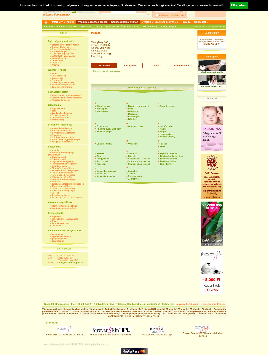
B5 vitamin (195, 309)
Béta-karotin (220, 309)
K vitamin (221, 311)
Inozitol (211, 311)
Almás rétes (102, 111)
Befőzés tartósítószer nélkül (65, 45)
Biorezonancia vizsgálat (63, 133)
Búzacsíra (133, 111)
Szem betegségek (60, 195)
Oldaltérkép (168, 304)
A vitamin (57, 309)
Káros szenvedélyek (61, 186)
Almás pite (102, 109)
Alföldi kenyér (103, 106)
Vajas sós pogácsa (106, 176)
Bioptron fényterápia (62, 130)
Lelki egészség (59, 76)
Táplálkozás (57, 60)
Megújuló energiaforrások (64, 208)
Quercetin (118, 316)
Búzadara (133, 114)
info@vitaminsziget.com (71, 262)
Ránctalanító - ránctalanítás (65, 219)
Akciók (70, 22)
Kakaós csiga (166, 126)
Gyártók (146, 22)
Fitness (55, 73)
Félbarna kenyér (104, 131)
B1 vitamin (132, 309)
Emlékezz (163, 15)
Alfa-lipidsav (83, 309)
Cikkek (99, 26)
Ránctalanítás (131, 26)
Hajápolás (56, 217)
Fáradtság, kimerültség (63, 168)
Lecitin (125, 313)
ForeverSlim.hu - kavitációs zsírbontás (65, 333)
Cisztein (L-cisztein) (121, 311)
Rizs (99, 156)
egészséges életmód (61, 236)
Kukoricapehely (167, 137)
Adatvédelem (101, 304)
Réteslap (101, 153)
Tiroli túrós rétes (168, 161)
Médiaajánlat (153, 304)
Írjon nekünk (77, 304)
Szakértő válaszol (67, 26)
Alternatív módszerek (61, 128)
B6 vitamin (207, 309)
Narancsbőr (113, 26)
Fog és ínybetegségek (62, 173)
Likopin (134, 313)
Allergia (55, 150)
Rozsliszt (101, 164)
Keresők (48, 26)
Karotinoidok (49, 313)
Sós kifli (132, 156)
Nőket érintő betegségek (63, 190)
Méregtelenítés (59, 58)
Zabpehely (133, 171)
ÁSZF (89, 304)
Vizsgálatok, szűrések (62, 142)
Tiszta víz (56, 63)
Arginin (121, 309)
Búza (130, 109)
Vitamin (55, 65)
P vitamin (201, 313)
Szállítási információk (166, 22)
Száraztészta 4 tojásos (139, 161)
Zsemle (131, 173)
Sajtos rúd (133, 153)
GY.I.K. (187, 22)
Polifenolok (220, 313)
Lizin (162, 313)
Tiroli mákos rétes (168, 159)
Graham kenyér (135, 126)
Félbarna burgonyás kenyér (110, 129)
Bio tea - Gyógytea (61, 47)
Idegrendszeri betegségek (64, 179)
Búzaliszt (132, 119)
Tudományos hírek (61, 117)
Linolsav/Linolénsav (149, 313)
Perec (162, 146)
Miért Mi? (57, 22)
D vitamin (137, 311)
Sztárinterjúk (58, 241)
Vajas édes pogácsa (106, 171)
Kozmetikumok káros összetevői (67, 98)
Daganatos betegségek (63, 161)
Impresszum (62, 304)
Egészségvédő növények (64, 49)
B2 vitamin (170, 309)
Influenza (56, 181)
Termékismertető (60, 115)
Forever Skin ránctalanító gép (157, 333)
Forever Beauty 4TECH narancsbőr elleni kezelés (203, 333)
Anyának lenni (58, 108)
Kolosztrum (72, 313)
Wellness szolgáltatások (63, 85)
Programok (57, 80)
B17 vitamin (158, 309)
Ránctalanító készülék (212, 86)
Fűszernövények (60, 51)
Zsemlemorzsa (135, 176)
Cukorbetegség (59, 159)
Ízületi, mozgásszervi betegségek (68, 184)
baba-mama (57, 234)
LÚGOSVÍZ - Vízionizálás (63, 56)
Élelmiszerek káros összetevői (66, 95)
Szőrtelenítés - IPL (60, 223)
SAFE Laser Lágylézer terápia (66, 139)
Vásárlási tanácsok (61, 100)
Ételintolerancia (59, 166)
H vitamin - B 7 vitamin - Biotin (178, 311)
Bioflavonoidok (50, 311)
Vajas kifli (101, 173)
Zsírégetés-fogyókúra (62, 87)
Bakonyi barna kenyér (138, 106)
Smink (55, 221)
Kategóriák (130, 65)
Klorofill (61, 313)
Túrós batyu (166, 164)
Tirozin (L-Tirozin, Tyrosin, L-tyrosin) (142, 316)
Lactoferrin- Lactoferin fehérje (105, 313)
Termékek (104, 65)
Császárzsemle (167, 106)
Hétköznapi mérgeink (62, 177)
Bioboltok (49, 304)
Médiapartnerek (136, 304)
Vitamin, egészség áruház (93, 22)
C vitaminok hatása (80, 311)
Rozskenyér (102, 161)
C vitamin (64, 311)
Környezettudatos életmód (64, 206)
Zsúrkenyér (133, 179)
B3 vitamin (183, 309)
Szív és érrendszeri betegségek (67, 197)
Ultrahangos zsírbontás (63, 82)
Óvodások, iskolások (62, 113)
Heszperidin (200, 311)
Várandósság (58, 120)
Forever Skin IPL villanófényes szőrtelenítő (111, 333)
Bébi (54, 111)
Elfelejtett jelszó (179, 15)
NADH (192, 313)
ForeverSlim (150, 26)
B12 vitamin (145, 309)
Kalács (163, 129)
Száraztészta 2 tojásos (139, 159)
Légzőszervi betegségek (63, 188)
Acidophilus (70, 309)
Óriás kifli (133, 144)
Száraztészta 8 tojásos (139, 164)
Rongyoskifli (103, 159)
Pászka (163, 144)
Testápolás (57, 225)
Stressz (55, 193)
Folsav (158, 311)
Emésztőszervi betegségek (65, 164)
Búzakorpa (133, 116)
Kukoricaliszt (166, 134)
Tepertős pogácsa (168, 153)
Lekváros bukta (104, 144)
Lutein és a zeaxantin (177, 313)
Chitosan (95, 311)
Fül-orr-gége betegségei (63, 175)
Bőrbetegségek (59, 157)
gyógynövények (59, 239)
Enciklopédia (181, 65)
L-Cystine (84, 313)
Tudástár (86, 26)
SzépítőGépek (169, 26)
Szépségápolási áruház (124, 22)
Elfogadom (239, 5)
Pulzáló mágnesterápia (63, 137)
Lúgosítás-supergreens (63, 54)
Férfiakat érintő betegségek (65, 170)
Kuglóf (163, 131)
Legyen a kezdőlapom (187, 304)
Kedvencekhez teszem (213, 304)
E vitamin (148, 311)
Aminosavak (97, 309)
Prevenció (56, 135)
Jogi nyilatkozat (118, 304)
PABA (211, 313)
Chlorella (106, 311)
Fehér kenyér (103, 126)
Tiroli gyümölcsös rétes (171, 156)
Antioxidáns (111, 309)
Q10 (110, 316)
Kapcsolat (200, 22)
